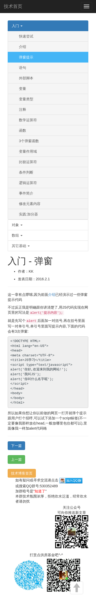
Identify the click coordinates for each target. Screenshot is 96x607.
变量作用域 (28, 151)
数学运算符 (28, 120)
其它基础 (21, 246)
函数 (22, 130)
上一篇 (16, 459)
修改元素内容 (29, 204)
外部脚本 (26, 78)
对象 (17, 225)
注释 (22, 109)
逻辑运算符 (28, 183)
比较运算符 (28, 162)
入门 (17, 26)
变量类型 (26, 99)
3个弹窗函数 (29, 141)
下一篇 (16, 446)
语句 (22, 68)
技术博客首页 (22, 473)
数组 (17, 235)
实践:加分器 (28, 214)
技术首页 (13, 6)
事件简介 (26, 193)
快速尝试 (26, 36)
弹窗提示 (26, 57)
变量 (22, 89)
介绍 (22, 47)
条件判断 (26, 172)
